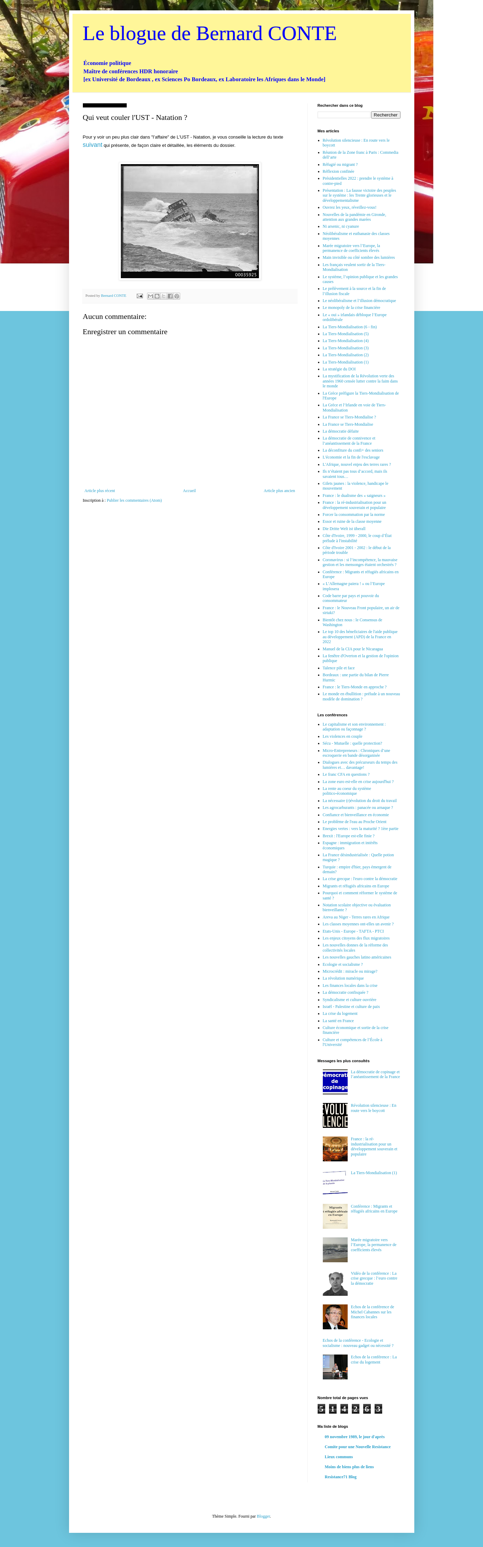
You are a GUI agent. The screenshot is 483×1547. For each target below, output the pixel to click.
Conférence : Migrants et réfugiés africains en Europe (374, 1209)
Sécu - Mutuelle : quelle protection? (352, 743)
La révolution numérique (343, 978)
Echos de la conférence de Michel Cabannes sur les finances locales (372, 1311)
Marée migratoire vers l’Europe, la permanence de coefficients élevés (351, 248)
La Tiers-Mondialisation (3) (346, 348)
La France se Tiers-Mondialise (348, 424)
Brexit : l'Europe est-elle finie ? (349, 835)
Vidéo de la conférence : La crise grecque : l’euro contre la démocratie (374, 1278)
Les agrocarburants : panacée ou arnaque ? (358, 807)
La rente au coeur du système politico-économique (347, 791)
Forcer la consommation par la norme (354, 514)
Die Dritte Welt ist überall (344, 528)
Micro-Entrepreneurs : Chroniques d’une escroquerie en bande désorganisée (356, 753)
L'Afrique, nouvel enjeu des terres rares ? (357, 464)
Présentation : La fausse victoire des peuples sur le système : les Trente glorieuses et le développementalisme (359, 195)
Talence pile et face (339, 668)
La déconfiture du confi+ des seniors (353, 450)
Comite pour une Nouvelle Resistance (358, 1446)
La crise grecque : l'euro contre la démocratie (360, 878)
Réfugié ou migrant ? (340, 164)
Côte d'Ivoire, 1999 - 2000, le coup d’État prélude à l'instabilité (357, 538)
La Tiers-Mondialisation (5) (346, 333)
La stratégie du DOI (339, 369)
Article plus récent (100, 490)
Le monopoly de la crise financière (351, 307)
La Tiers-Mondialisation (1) (346, 362)
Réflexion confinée (339, 171)
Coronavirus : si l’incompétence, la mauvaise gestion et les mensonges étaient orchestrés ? (360, 562)
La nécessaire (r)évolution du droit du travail (360, 800)
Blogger (263, 1516)
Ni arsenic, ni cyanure (341, 226)
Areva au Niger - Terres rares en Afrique (356, 917)
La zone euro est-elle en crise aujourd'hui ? (358, 781)
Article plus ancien (279, 490)
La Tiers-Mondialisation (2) (346, 354)
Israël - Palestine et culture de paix (351, 1006)
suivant (93, 144)
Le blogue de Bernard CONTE (210, 33)
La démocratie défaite (341, 431)
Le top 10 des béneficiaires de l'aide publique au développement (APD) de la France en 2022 (360, 636)
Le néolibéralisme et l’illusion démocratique (359, 300)
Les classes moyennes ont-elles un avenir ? (358, 924)
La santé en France (338, 1020)
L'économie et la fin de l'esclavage (351, 457)
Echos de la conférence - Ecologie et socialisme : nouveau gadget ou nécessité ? (358, 1343)
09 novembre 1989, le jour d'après (355, 1436)
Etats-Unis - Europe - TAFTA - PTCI (353, 931)
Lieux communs (339, 1456)
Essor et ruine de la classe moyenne (352, 521)
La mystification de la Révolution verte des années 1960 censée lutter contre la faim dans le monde (360, 381)
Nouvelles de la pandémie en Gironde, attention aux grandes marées (354, 217)
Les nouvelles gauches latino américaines (357, 957)
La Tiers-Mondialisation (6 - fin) (350, 326)
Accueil (189, 490)
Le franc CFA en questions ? (346, 774)
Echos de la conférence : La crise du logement (374, 1359)
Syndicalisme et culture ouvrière (350, 999)
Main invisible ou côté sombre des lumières (359, 257)
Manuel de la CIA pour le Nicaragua (353, 649)
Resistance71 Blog (341, 1476)
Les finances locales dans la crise (350, 985)
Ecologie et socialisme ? (343, 964)
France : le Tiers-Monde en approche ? (355, 687)
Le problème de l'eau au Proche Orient (355, 821)
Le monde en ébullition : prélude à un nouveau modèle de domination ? (361, 696)
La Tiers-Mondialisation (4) (346, 340)
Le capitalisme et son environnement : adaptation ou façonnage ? (354, 727)
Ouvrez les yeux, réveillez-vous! (350, 207)
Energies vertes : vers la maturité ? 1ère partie (361, 828)
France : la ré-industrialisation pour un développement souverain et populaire (354, 505)
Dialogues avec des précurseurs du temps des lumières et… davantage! (360, 765)
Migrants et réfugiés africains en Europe (356, 886)
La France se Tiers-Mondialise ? (349, 417)
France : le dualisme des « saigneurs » (354, 495)
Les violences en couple (343, 736)
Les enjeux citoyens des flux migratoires (356, 938)
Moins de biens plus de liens (349, 1466)
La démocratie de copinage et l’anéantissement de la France (375, 1074)
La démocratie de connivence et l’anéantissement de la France (349, 440)
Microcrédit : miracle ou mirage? (350, 971)
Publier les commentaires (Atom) (134, 500)
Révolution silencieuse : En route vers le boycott (373, 1108)
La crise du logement (340, 1013)
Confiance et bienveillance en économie (356, 814)
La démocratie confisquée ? (345, 992)
